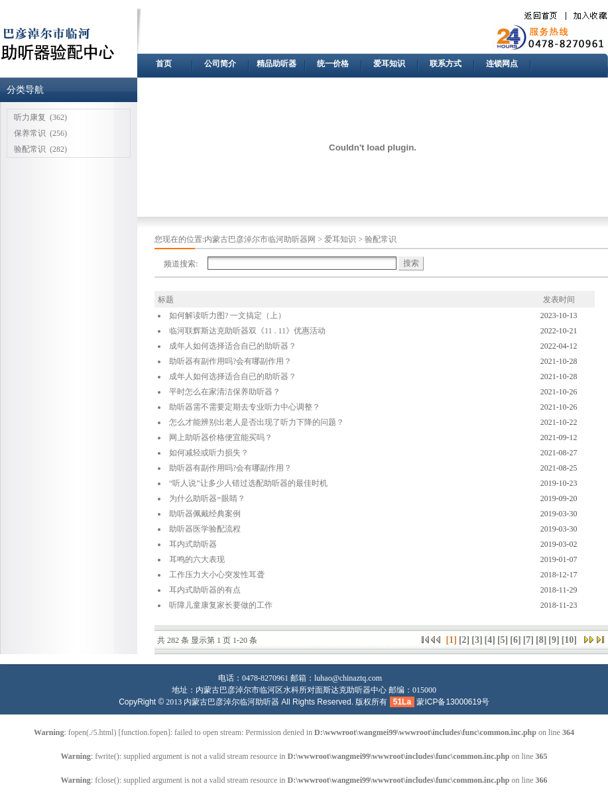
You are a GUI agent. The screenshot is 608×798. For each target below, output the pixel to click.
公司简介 (220, 63)
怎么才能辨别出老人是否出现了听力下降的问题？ (256, 422)
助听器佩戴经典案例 (205, 513)
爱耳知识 (389, 63)
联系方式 (445, 63)
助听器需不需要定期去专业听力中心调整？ (244, 407)
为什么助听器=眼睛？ (207, 498)
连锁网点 (502, 63)
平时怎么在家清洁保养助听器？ (224, 391)
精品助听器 (276, 63)
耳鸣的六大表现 (197, 559)
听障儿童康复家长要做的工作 (221, 605)
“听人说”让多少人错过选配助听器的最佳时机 (248, 483)
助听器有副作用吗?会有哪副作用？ (230, 361)
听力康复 (30, 117)
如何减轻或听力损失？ (209, 452)
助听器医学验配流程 (205, 529)
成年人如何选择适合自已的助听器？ (232, 346)
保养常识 (30, 133)
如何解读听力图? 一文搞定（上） (227, 315)
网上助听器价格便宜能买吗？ (221, 437)
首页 (164, 63)
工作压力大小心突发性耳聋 (217, 574)
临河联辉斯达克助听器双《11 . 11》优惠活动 (247, 330)
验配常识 (30, 149)
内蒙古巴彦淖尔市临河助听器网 (260, 239)
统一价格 (333, 63)
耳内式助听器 (193, 544)
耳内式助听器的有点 (205, 590)
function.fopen (144, 732)
